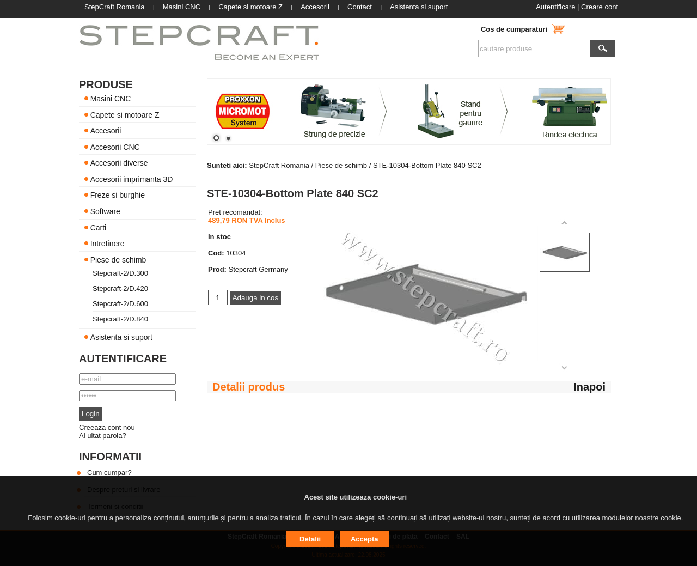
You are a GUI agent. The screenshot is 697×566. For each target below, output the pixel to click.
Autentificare (555, 7)
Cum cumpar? (109, 472)
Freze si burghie (117, 195)
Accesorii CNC (115, 146)
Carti (98, 227)
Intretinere (107, 243)
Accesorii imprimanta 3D (131, 178)
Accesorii (105, 130)
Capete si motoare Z (125, 114)
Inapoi (589, 387)
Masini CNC (110, 98)
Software (105, 211)
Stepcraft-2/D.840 (120, 319)
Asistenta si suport (121, 337)
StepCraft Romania (279, 165)
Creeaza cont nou (107, 427)
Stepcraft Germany (258, 269)
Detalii (310, 539)
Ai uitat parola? (102, 435)
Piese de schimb (118, 259)
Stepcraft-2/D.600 (120, 304)
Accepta (364, 539)
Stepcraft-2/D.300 (120, 273)
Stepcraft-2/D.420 (120, 288)
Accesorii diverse (119, 163)
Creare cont (599, 7)
